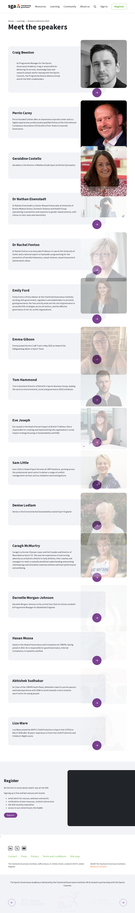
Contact (12, 856)
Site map (75, 856)
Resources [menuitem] (40, 6)
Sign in (104, 6)
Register (119, 6)
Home (11, 21)
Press (24, 856)
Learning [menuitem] (55, 6)
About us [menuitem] (85, 6)
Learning (21, 21)
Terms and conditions (54, 856)
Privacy (35, 856)
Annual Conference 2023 (38, 21)
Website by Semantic (98, 866)
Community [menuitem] (70, 6)
